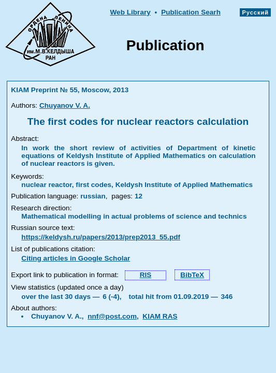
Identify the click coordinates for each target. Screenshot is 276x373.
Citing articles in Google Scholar (75, 258)
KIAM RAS (159, 316)
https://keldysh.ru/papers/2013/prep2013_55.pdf (100, 237)
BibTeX (192, 275)
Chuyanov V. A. (64, 105)
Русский (255, 12)
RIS (146, 275)
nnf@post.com (112, 316)
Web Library (130, 12)
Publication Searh (191, 12)
